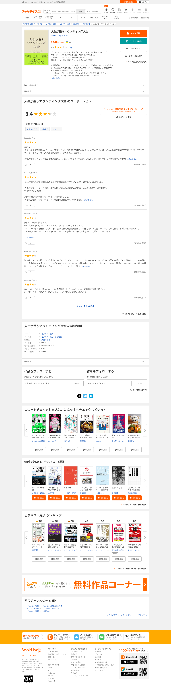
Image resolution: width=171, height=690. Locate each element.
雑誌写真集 (116, 18)
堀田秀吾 (35, 550)
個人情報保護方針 (101, 662)
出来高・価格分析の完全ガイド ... (70, 547)
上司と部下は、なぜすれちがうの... (54, 490)
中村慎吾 (67, 493)
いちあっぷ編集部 (38, 441)
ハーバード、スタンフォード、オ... (38, 547)
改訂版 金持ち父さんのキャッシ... (54, 547)
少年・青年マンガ (38, 18)
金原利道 (35, 493)
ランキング (52, 660)
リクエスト (75, 673)
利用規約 (98, 660)
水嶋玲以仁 (100, 493)
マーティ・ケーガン (103, 550)
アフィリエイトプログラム (80, 676)
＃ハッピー (56, 129)
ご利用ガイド (145, 18)
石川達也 (115, 550)
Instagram (51, 673)
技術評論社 (45, 340)
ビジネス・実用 (47, 334)
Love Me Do (52, 441)
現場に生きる (117, 488)
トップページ (53, 652)
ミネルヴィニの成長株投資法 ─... (87, 546)
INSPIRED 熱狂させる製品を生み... (102, 547)
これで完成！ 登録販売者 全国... (118, 547)
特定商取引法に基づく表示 (104, 665)
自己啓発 (58, 337)
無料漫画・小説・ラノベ (57, 654)
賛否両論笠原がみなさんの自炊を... (134, 437)
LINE (50, 667)
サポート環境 (76, 662)
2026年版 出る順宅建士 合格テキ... (134, 547)
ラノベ (83, 18)
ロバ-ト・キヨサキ (54, 550)
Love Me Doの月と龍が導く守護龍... (54, 437)
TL (72, 18)
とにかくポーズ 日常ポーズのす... (39, 436)
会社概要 (98, 652)
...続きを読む (56, 78)
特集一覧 (51, 657)
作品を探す (75, 654)
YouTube (51, 678)
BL (61, 18)
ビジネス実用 (105, 18)
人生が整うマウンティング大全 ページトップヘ (127, 615)
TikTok (50, 676)
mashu (98, 441)
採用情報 (98, 657)
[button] (39, 449)
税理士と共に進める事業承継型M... (134, 490)
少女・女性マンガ (49, 18)
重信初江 (83, 441)
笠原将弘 (131, 441)
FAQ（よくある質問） (79, 665)
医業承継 (67, 488)
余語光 (74, 493)
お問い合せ (75, 670)
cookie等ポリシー (101, 668)
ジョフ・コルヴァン (119, 441)
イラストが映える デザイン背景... (102, 437)
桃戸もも (67, 441)
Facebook (51, 681)
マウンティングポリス (60, 36)
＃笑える (44, 129)
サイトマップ (99, 670)
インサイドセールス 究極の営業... (102, 490)
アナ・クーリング (70, 550)
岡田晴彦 (115, 493)
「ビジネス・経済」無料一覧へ (135, 505)
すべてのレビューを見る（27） (134, 314)
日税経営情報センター (136, 493)
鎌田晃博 (123, 550)
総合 (27, 18)
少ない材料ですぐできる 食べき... (86, 437)
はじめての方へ (134, 18)
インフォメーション (78, 668)
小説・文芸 (94, 18)
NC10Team (44, 493)
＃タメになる (32, 129)
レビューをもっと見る (85, 306)
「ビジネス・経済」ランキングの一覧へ (131, 569)
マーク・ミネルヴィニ (88, 550)
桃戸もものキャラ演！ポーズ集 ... (70, 437)
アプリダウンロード (78, 657)
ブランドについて (101, 654)
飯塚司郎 (83, 493)
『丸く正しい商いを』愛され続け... (86, 490)
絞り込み (47, 11)
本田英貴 (51, 493)
